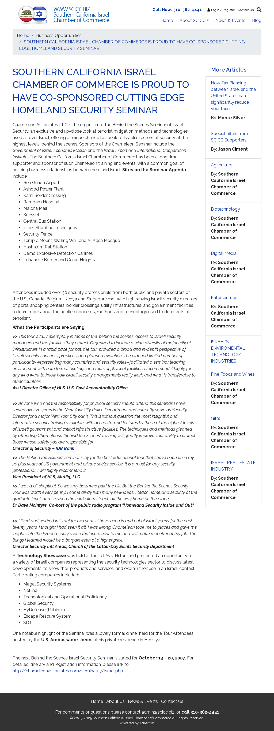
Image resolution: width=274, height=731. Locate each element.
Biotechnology (225, 209)
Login (213, 10)
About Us (115, 701)
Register (229, 10)
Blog (256, 20)
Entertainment (225, 297)
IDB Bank (65, 448)
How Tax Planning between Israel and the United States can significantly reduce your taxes (233, 95)
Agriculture (221, 164)
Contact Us (246, 10)
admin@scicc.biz (158, 712)
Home (167, 20)
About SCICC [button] (193, 20)
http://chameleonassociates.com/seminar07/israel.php (68, 670)
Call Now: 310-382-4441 (177, 9)
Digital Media (224, 253)
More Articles (228, 69)
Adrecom (146, 723)
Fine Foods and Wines (232, 374)
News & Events (230, 20)
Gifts (215, 418)
